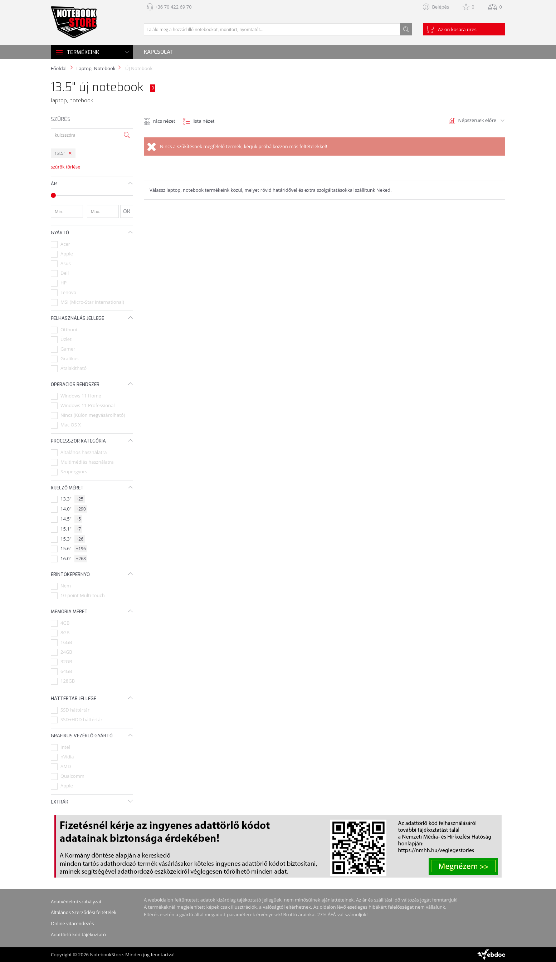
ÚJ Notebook (138, 68)
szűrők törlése (65, 167)
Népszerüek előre (477, 120)
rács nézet (164, 121)
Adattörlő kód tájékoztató (78, 934)
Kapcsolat (159, 51)
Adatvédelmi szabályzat (76, 901)
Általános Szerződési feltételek (83, 912)
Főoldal (59, 68)
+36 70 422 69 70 (173, 7)
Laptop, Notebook (95, 68)
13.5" (59, 153)
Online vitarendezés (72, 923)
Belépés (440, 7)
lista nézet (203, 121)
